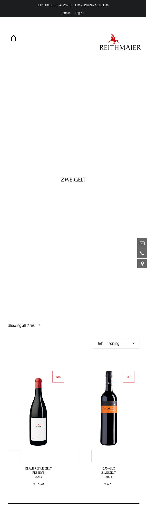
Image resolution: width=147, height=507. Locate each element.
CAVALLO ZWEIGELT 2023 (108, 467)
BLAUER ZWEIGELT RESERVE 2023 (38, 467)
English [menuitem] (79, 13)
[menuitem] (65, 13)
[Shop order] (116, 338)
